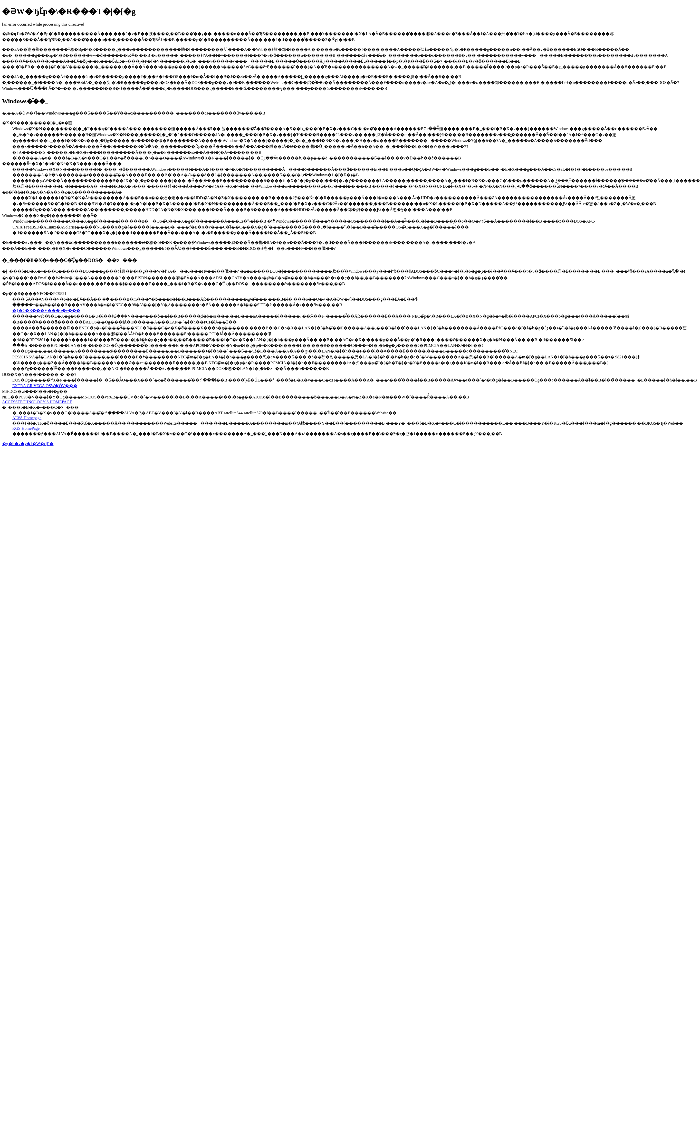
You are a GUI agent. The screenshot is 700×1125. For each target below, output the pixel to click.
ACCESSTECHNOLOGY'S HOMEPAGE (37, 402)
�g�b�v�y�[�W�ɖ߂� (27, 444)
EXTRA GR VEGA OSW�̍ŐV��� (44, 386)
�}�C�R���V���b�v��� (46, 310)
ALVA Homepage (26, 418)
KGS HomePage (26, 428)
